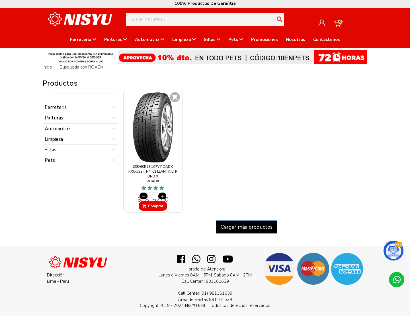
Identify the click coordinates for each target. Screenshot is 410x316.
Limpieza (184, 39)
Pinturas (115, 39)
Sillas (212, 39)
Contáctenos (326, 39)
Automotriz (149, 39)
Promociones (264, 39)
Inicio (47, 67)
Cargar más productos (246, 227)
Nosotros (295, 39)
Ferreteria (83, 39)
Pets (235, 39)
